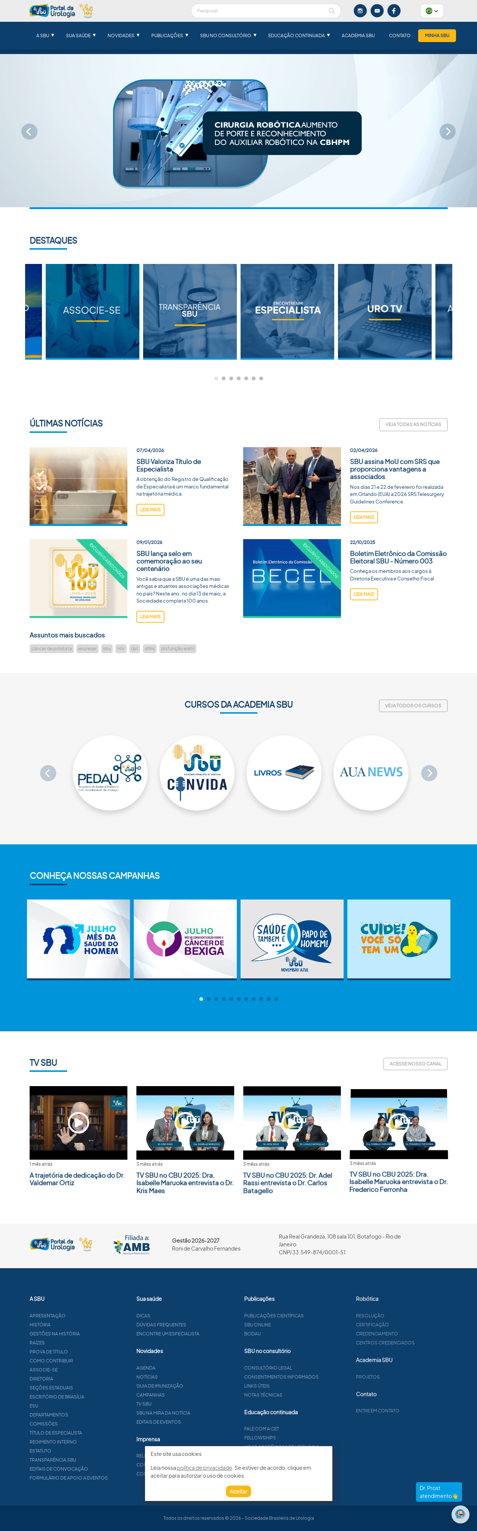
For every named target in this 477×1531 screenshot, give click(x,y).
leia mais (150, 544)
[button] (432, 11)
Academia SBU (358, 35)
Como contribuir (86, 1361)
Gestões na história (89, 1334)
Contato (400, 35)
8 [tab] (253, 999)
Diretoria (76, 1379)
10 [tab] (268, 999)
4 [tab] (238, 379)
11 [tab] (276, 999)
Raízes (71, 1343)
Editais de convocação (93, 1469)
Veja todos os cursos (413, 705)
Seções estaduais (86, 1388)
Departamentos (83, 1415)
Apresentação (82, 1316)
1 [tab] (216, 379)
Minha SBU (437, 35)
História (74, 1325)
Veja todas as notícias (413, 424)
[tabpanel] (287, 312)
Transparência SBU (87, 1460)
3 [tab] (231, 379)
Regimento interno (87, 1442)
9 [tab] (261, 999)
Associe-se (78, 1370)
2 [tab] (223, 379)
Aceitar (238, 1491)
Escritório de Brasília (91, 1397)
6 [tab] (253, 379)
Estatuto (75, 1451)
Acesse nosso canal (415, 1064)
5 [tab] (246, 379)
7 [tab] (261, 379)
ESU (68, 1406)
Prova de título (83, 1352)
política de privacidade (204, 1467)
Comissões (78, 1424)
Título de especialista (90, 1433)
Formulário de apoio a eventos (103, 1478)
